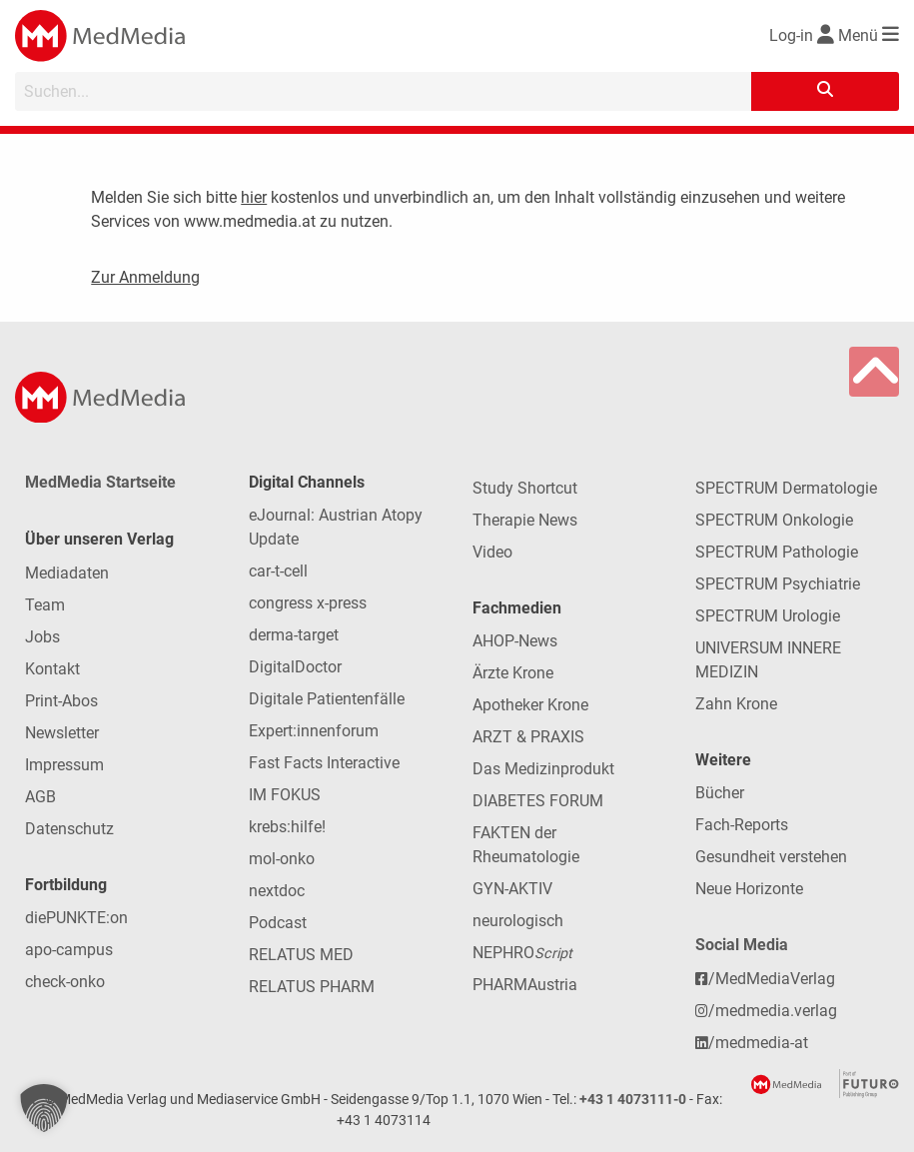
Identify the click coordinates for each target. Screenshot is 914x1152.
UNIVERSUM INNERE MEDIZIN (768, 659)
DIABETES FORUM (537, 800)
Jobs (42, 636)
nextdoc (277, 890)
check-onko (65, 981)
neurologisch (517, 920)
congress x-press (308, 602)
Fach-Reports (741, 824)
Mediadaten (67, 573)
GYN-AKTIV (512, 888)
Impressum (64, 764)
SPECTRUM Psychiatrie (777, 584)
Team (45, 604)
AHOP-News (514, 640)
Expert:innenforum (314, 730)
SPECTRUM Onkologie (774, 520)
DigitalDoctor (295, 666)
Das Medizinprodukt (543, 768)
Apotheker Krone (530, 704)
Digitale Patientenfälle (327, 698)
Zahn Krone (736, 703)
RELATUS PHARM (312, 986)
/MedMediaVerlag (765, 978)
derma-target (294, 634)
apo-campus (69, 949)
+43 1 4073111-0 (632, 1099)
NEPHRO (522, 952)
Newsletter (62, 732)
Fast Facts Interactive (324, 762)
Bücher (719, 792)
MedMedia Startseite (100, 482)
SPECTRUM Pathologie (776, 552)
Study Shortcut (524, 488)
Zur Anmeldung (145, 277)
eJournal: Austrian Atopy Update (336, 527)
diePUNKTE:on (76, 917)
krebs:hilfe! (287, 826)
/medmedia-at (751, 1042)
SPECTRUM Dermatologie (786, 488)
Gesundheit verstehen (771, 856)
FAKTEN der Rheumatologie (525, 844)
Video (492, 552)
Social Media (741, 944)
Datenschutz (69, 828)
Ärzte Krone (512, 672)
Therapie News (524, 520)
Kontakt (52, 668)
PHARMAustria (524, 984)
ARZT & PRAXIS (528, 736)
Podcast (278, 922)
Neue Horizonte (749, 888)
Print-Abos (61, 700)
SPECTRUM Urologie (767, 615)
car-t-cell (278, 571)
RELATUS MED (301, 954)
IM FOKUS (285, 794)
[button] (44, 1108)
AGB (40, 796)
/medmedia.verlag (766, 1010)
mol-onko (282, 858)
